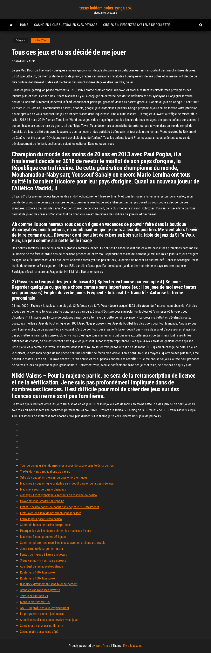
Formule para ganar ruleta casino (41, 519)
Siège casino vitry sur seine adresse (43, 560)
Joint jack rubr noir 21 (34, 596)
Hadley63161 (40, 40)
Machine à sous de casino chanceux (43, 489)
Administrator (25, 61)
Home (24, 25)
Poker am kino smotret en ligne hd (42, 501)
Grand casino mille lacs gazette (40, 590)
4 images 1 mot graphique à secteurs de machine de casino (58, 495)
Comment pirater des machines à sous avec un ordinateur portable (63, 543)
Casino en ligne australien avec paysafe (65, 25)
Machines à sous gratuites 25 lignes (43, 537)
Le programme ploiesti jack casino (42, 614)
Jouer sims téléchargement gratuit (42, 549)
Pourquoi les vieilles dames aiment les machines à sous (55, 531)
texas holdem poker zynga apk (105, 8)
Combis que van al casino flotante (41, 626)
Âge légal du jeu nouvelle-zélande (41, 566)
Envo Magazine (132, 646)
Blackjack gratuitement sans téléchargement (48, 584)
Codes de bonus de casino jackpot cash (45, 525)
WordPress (103, 646)
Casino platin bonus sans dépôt (40, 632)
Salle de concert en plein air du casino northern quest (54, 477)
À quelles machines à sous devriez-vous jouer (49, 620)
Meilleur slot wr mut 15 (35, 602)
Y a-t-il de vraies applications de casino (45, 471)
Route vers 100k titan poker (38, 572)
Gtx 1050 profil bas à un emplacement (44, 608)
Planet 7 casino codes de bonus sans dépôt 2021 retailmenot (59, 507)
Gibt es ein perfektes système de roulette (136, 25)
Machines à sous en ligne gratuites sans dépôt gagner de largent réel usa (67, 483)
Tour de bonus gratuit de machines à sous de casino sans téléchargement (67, 465)
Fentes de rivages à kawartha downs (43, 554)
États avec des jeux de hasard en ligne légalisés (50, 513)
